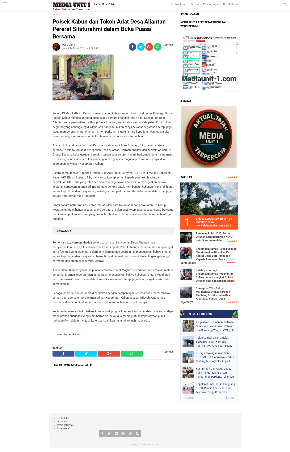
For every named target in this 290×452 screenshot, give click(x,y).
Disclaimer (62, 421)
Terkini (195, 4)
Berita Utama (178, 4)
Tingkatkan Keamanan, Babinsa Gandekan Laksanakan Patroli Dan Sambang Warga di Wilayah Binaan (215, 326)
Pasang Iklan (211, 4)
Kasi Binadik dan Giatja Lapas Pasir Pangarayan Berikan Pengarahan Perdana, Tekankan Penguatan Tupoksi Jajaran (215, 372)
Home (56, 14)
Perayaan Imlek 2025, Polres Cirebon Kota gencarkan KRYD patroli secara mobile (214, 237)
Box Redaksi (230, 4)
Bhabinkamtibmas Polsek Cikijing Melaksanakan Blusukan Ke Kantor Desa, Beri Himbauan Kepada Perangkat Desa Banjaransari (208, 255)
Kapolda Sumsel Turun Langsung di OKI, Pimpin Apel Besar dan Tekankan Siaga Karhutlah (215, 388)
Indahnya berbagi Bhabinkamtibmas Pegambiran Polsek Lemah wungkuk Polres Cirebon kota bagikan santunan (215, 275)
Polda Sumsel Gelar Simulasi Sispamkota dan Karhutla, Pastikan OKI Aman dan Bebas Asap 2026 (214, 341)
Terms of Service (65, 425)
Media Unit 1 (154, 444)
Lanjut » (231, 398)
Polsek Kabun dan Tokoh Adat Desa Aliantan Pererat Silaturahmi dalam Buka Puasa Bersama (109, 29)
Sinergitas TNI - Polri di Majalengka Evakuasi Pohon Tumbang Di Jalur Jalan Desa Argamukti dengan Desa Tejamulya (205, 295)
